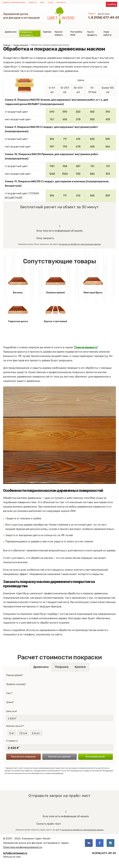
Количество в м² (14, 726)
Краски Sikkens (59, 33)
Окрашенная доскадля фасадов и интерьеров (21, 15)
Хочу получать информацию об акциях (59, 228)
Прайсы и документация (14, 2)
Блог (42, 2)
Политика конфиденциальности (22, 847)
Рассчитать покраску (23, 756)
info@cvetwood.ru (15, 853)
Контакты (61, 2)
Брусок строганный (55, 311)
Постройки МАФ (76, 33)
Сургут (92, 13)
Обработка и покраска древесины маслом (50, 45)
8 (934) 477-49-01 (105, 17)
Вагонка (17, 283)
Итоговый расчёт (95, 756)
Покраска (61, 667)
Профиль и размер (15, 684)
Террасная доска (17, 311)
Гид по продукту (92, 33)
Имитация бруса (93, 283)
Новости (33, 2)
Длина (9, 702)
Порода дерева (14, 675)
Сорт (8, 693)
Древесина (11, 32)
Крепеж (47, 32)
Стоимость (12, 741)
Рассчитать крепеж (59, 756)
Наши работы (107, 33)
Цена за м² (11, 711)
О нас (50, 2)
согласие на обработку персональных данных (80, 244)
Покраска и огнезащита (26, 33)
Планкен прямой (55, 283)
